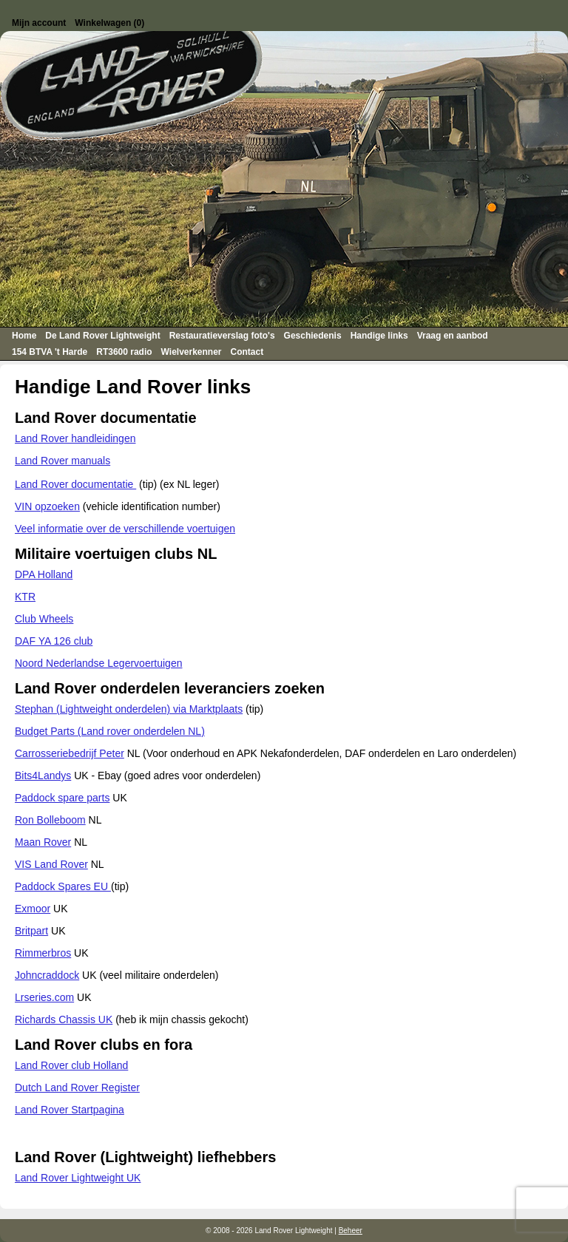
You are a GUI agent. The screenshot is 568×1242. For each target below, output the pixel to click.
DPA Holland (43, 574)
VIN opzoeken (47, 506)
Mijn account (39, 23)
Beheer (350, 1230)
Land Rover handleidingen (75, 438)
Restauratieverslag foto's (222, 335)
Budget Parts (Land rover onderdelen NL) (110, 731)
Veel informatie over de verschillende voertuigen (125, 529)
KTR (25, 597)
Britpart (31, 931)
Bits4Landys (43, 775)
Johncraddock (47, 975)
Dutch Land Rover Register (77, 1087)
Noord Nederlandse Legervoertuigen (98, 663)
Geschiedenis (313, 335)
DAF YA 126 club (53, 641)
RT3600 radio (124, 352)
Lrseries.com (44, 997)
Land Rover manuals (62, 460)
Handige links (379, 335)
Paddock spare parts (62, 798)
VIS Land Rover (51, 864)
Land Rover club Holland (71, 1065)
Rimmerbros (43, 953)
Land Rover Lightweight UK (78, 1178)
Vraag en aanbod (452, 335)
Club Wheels (44, 619)
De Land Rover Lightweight (102, 335)
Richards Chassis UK (63, 1019)
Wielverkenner (191, 352)
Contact (247, 352)
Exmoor (32, 908)
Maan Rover (43, 842)
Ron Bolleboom (50, 820)
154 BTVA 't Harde (49, 352)
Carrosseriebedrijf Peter (69, 753)
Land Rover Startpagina (69, 1110)
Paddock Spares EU (63, 886)
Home (24, 335)
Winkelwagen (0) (109, 23)
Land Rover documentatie (75, 484)
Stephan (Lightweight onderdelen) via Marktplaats (129, 709)
